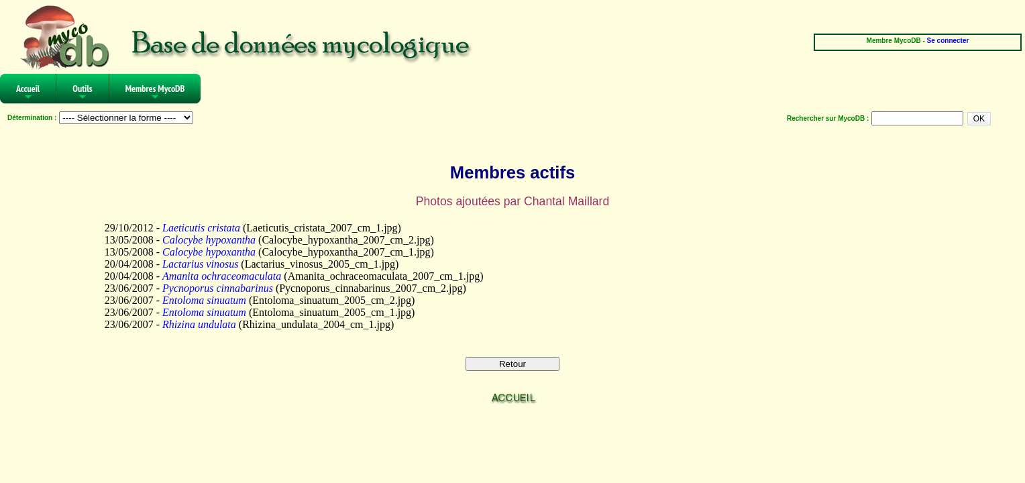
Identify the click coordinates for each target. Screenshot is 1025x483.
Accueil (28, 93)
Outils (82, 93)
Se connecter (948, 40)
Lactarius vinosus (200, 264)
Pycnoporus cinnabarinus (217, 288)
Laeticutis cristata (201, 227)
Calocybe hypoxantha (209, 240)
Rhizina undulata (199, 324)
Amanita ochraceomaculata (221, 276)
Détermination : (31, 117)
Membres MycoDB (155, 93)
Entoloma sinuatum (204, 300)
